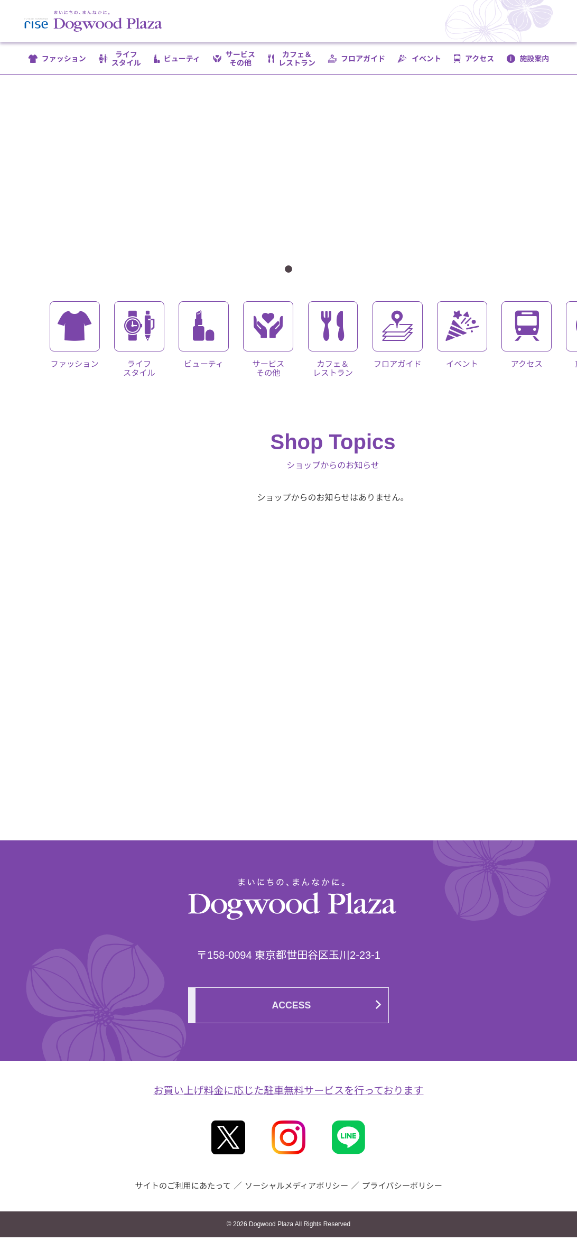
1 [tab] (288, 269)
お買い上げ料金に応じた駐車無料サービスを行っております (288, 1094)
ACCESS (292, 1009)
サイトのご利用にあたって (177, 1189)
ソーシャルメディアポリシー (296, 1189)
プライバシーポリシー (407, 1189)
